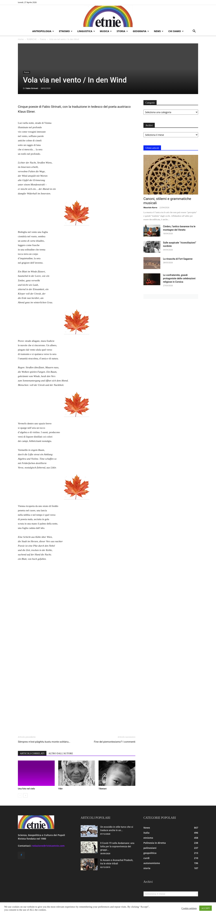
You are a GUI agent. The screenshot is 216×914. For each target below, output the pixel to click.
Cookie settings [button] (189, 908)
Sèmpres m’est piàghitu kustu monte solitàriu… (44, 741)
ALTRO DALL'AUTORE (60, 753)
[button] (194, 31)
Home (21, 39)
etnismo (65, 31)
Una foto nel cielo (26, 788)
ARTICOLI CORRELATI (32, 753)
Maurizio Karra (150, 207)
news (158, 31)
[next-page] (25, 795)
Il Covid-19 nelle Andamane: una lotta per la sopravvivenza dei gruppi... (117, 846)
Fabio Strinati (32, 88)
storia (122, 31)
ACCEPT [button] (205, 908)
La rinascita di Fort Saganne (178, 259)
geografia (141, 31)
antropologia (43, 31)
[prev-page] (20, 795)
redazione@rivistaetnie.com (48, 845)
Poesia (43, 39)
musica (106, 31)
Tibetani (102, 788)
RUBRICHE (32, 39)
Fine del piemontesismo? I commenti (114, 741)
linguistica (86, 31)
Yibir (60, 788)
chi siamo (175, 31)
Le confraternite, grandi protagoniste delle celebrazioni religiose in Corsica (179, 278)
